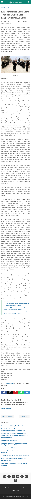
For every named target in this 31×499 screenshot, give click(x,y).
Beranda (7, 488)
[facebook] (4, 392)
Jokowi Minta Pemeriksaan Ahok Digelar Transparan (15, 455)
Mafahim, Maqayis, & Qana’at (9, 440)
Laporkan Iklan (21, 488)
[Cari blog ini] (29, 2)
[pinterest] (15, 392)
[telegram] (27, 392)
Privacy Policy (15, 490)
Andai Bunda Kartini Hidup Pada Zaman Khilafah (14, 426)
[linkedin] (22, 476)
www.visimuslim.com (8, 383)
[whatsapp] (21, 392)
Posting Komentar (6, 23)
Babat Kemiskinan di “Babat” (8, 448)
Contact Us (13, 488)
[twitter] (10, 392)
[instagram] (17, 476)
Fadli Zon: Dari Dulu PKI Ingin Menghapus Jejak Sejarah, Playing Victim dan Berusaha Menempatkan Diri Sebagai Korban (15, 435)
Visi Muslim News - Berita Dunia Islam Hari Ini (17, 496)
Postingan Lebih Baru (7, 416)
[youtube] (13, 476)
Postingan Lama (24, 416)
